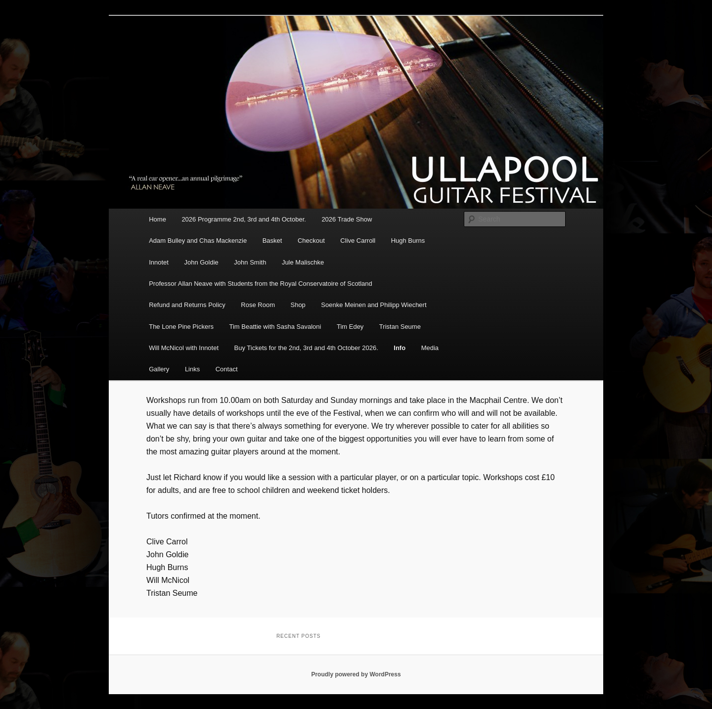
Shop (297, 305)
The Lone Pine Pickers (181, 326)
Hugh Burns (408, 240)
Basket (272, 240)
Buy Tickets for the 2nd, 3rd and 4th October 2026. (306, 348)
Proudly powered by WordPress (355, 674)
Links (192, 369)
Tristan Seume (400, 326)
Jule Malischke (303, 262)
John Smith (250, 262)
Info (399, 348)
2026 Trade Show (346, 219)
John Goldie (201, 262)
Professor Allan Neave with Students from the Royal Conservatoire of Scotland (260, 283)
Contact (227, 369)
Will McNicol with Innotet (184, 348)
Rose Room (258, 305)
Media (430, 348)
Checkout (311, 240)
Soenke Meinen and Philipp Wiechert (373, 305)
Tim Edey (350, 326)
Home (157, 219)
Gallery (159, 369)
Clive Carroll (357, 240)
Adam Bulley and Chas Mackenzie (198, 240)
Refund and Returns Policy (187, 305)
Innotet (159, 262)
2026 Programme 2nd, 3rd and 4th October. (243, 219)
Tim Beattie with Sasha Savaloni (275, 326)
